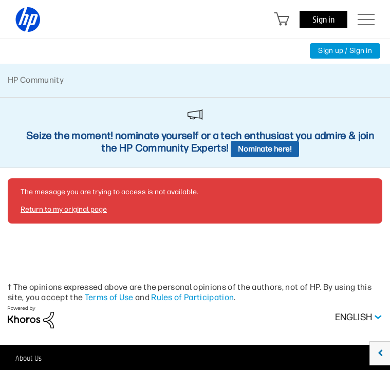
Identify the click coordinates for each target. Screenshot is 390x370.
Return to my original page (64, 209)
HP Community (36, 80)
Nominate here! (265, 149)
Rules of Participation (192, 297)
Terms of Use (109, 297)
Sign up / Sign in (345, 50)
